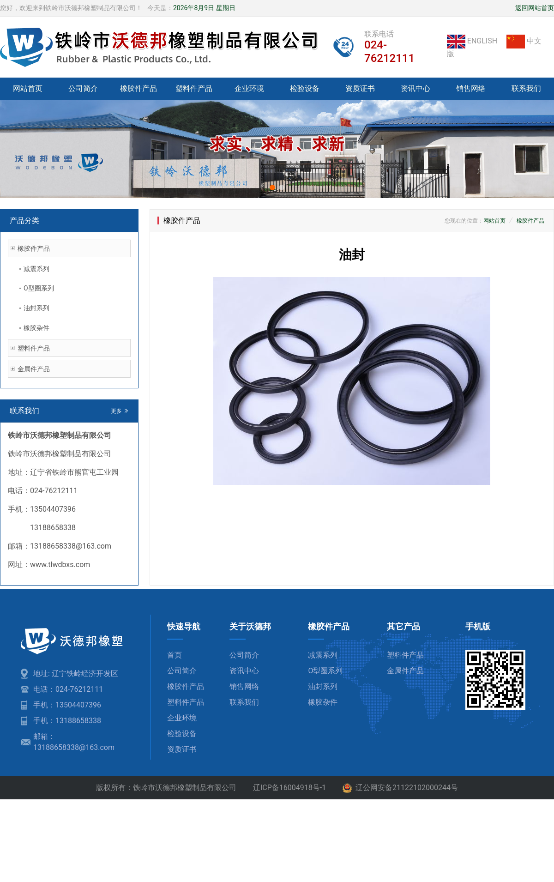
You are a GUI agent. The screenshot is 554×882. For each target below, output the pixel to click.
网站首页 (27, 88)
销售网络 (471, 88)
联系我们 (526, 88)
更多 (120, 411)
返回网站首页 (534, 8)
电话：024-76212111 (68, 689)
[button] (272, 187)
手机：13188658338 (67, 720)
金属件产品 (34, 369)
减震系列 (36, 268)
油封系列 (36, 308)
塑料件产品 (193, 88)
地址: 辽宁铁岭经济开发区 (75, 673)
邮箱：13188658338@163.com (73, 742)
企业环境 (249, 88)
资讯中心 (415, 88)
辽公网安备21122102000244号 (400, 788)
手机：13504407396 (67, 705)
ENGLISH (473, 40)
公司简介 (83, 88)
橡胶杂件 (36, 328)
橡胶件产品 (138, 88)
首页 (174, 655)
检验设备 (304, 88)
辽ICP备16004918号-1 (289, 787)
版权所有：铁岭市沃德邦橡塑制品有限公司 (166, 787)
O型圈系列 (39, 288)
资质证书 (360, 88)
